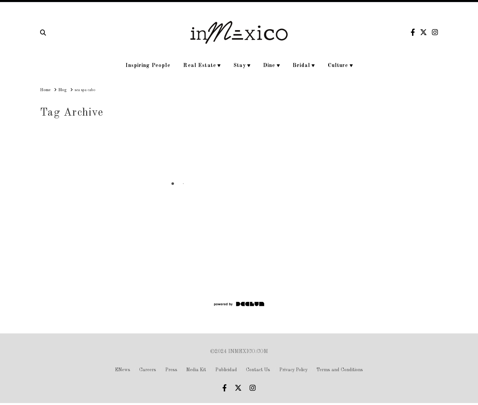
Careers (147, 370)
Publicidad (226, 370)
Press (171, 370)
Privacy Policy (293, 370)
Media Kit (196, 370)
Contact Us (258, 370)
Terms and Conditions (340, 370)
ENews (122, 370)
